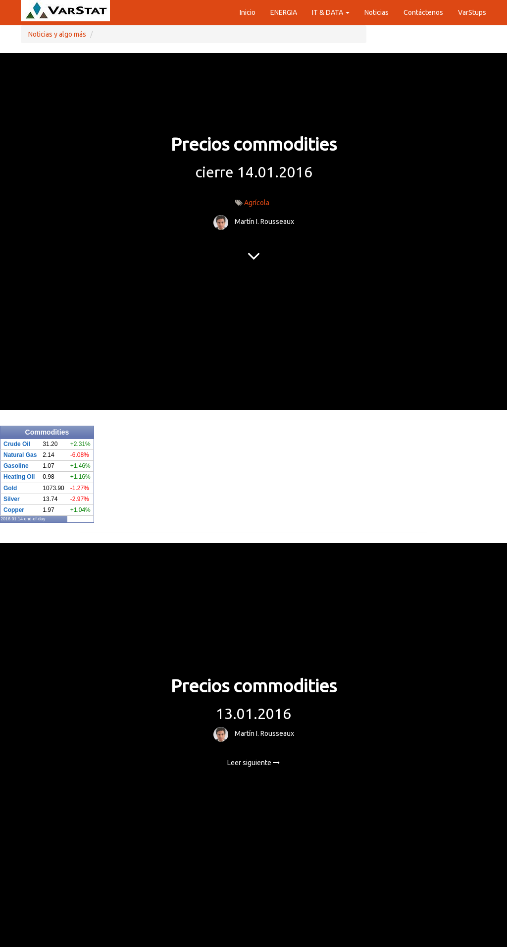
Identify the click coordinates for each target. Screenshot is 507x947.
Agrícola (256, 203)
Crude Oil (16, 444)
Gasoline (16, 465)
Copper (13, 509)
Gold (10, 488)
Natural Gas (20, 454)
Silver (11, 499)
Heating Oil (19, 476)
